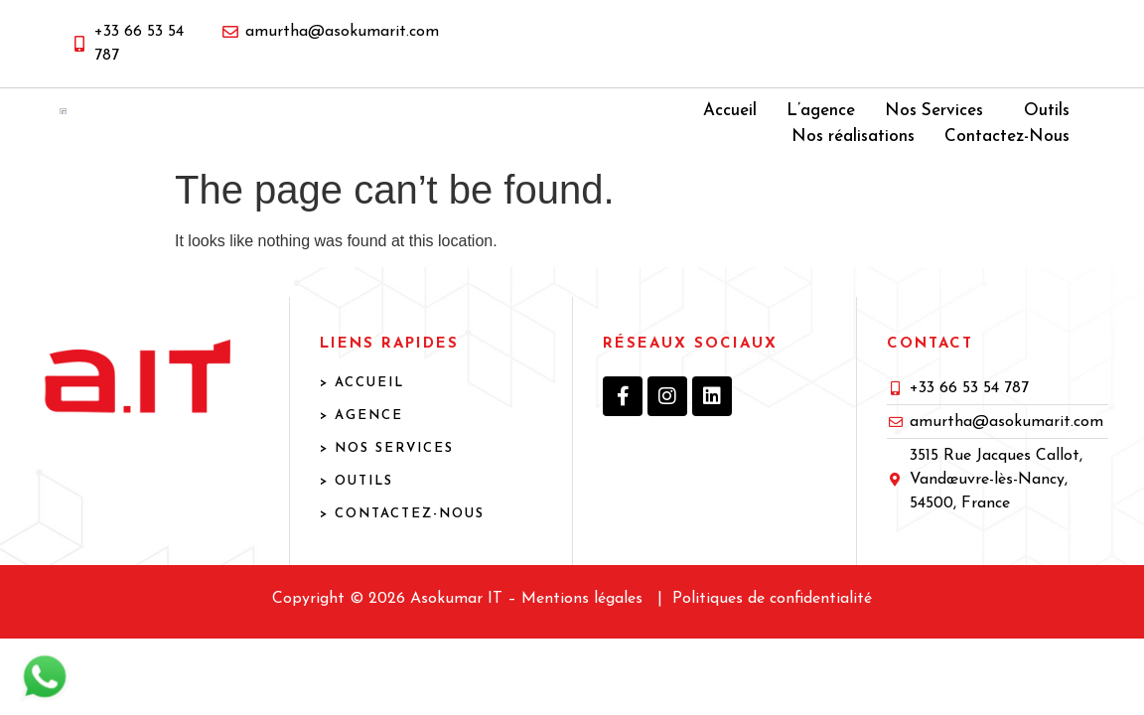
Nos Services (934, 129)
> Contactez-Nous (402, 551)
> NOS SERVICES (387, 486)
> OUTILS (356, 518)
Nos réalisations (853, 154)
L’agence (820, 129)
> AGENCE (361, 453)
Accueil (730, 129)
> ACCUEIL (362, 420)
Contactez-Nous (1007, 154)
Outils (1047, 129)
